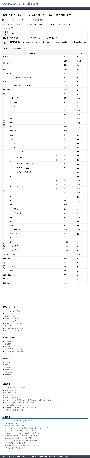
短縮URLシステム (11, 316)
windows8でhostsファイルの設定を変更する (22, 433)
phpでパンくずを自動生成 (15, 443)
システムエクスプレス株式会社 (20, 3)
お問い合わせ (10, 346)
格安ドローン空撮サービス (15, 331)
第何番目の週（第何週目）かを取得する (20, 402)
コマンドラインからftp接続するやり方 (19, 421)
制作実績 (8, 344)
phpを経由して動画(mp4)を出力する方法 (21, 431)
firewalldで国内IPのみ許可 (15, 426)
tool (27, 20)
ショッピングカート (12, 321)
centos (8, 362)
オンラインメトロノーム (14, 393)
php (6, 364)
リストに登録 (8, 28)
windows (8, 374)
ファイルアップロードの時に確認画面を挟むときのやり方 (26, 428)
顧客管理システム (11, 318)
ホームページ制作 (11, 326)
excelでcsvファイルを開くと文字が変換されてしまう (25, 445)
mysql (7, 367)
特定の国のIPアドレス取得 (15, 388)
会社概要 (8, 341)
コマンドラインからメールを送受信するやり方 (22, 440)
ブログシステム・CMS (13, 313)
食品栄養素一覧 (10, 390)
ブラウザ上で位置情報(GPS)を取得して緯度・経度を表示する (28, 400)
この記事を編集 (37, 20)
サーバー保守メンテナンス (15, 328)
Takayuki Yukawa (62, 456)
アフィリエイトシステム (14, 323)
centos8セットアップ (13, 397)
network (8, 372)
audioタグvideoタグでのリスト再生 (19, 438)
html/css (8, 369)
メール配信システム (12, 311)
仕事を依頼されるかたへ (14, 351)
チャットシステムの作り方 (15, 448)
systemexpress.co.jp (21, 456)
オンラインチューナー (13, 395)
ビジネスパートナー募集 (14, 349)
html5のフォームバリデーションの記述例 (20, 407)
